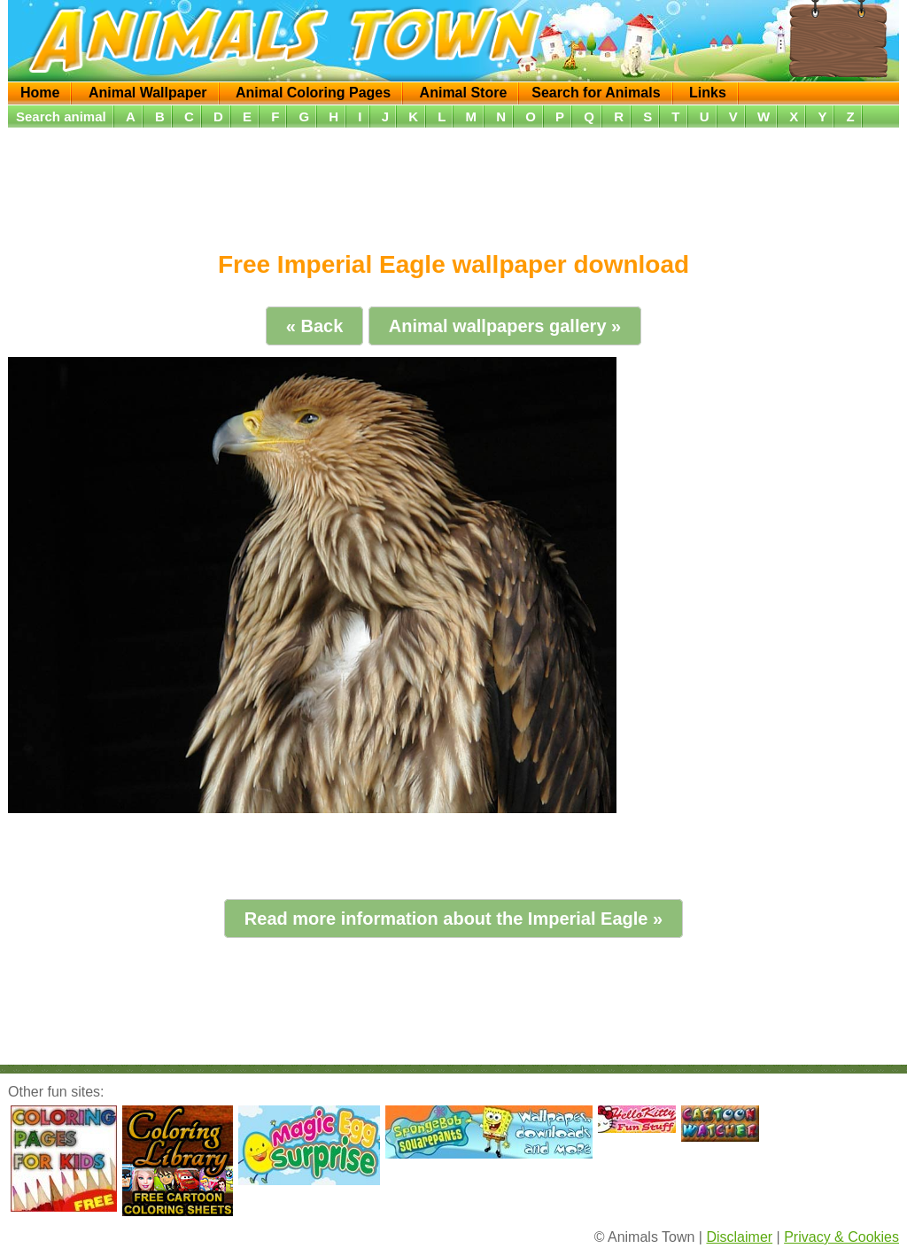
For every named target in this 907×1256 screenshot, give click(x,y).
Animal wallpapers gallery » (505, 326)
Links (707, 92)
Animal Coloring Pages (313, 92)
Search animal (61, 116)
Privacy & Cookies (841, 1236)
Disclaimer (739, 1236)
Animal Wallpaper (148, 92)
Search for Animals (595, 92)
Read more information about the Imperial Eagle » (453, 918)
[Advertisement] (453, 183)
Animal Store (464, 92)
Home (39, 92)
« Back (315, 326)
